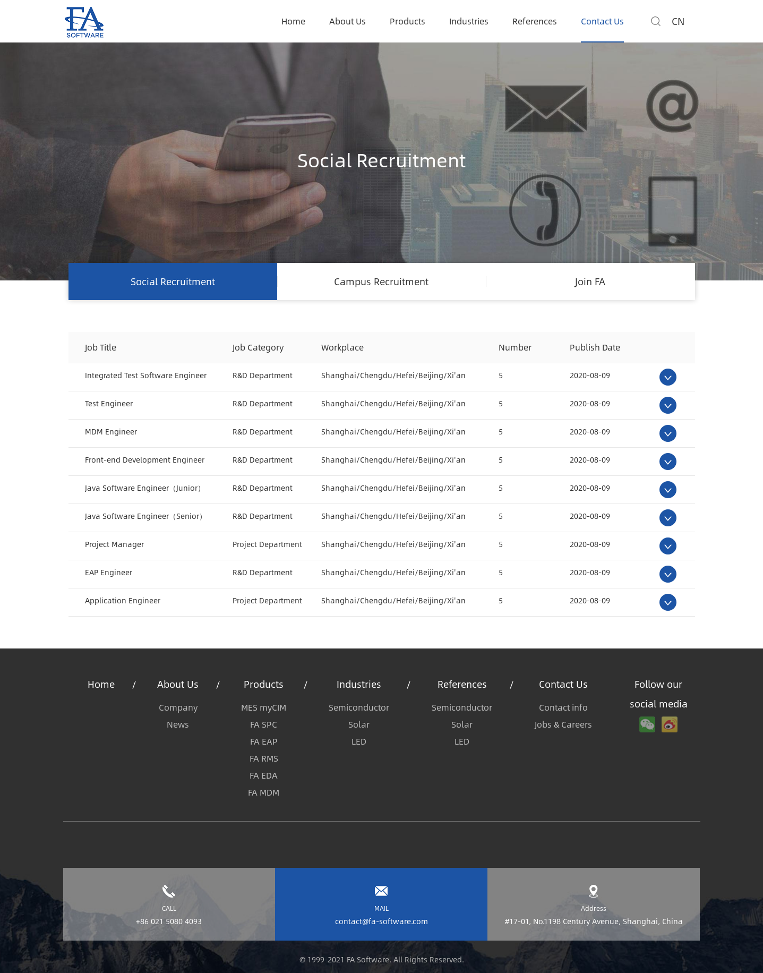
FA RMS (264, 758)
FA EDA (264, 775)
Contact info (563, 707)
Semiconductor (359, 707)
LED (359, 741)
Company (178, 707)
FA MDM (263, 792)
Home (293, 21)
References (534, 21)
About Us (347, 21)
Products (407, 21)
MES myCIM (263, 707)
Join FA (590, 281)
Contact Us (602, 21)
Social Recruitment (173, 281)
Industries (468, 21)
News (178, 724)
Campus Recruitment (381, 281)
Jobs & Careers (563, 724)
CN (678, 21)
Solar (359, 724)
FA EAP (264, 741)
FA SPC (263, 724)
